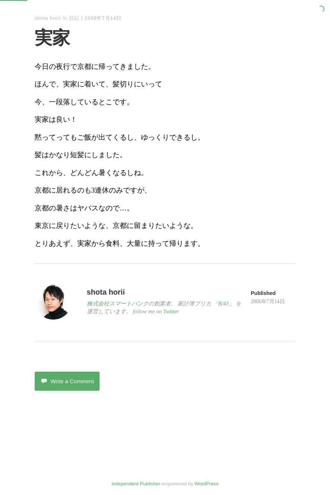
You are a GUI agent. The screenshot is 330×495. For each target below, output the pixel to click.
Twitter (171, 311)
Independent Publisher (135, 483)
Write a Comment (67, 381)
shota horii (48, 18)
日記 (74, 18)
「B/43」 (223, 304)
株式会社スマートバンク (117, 304)
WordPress (207, 483)
